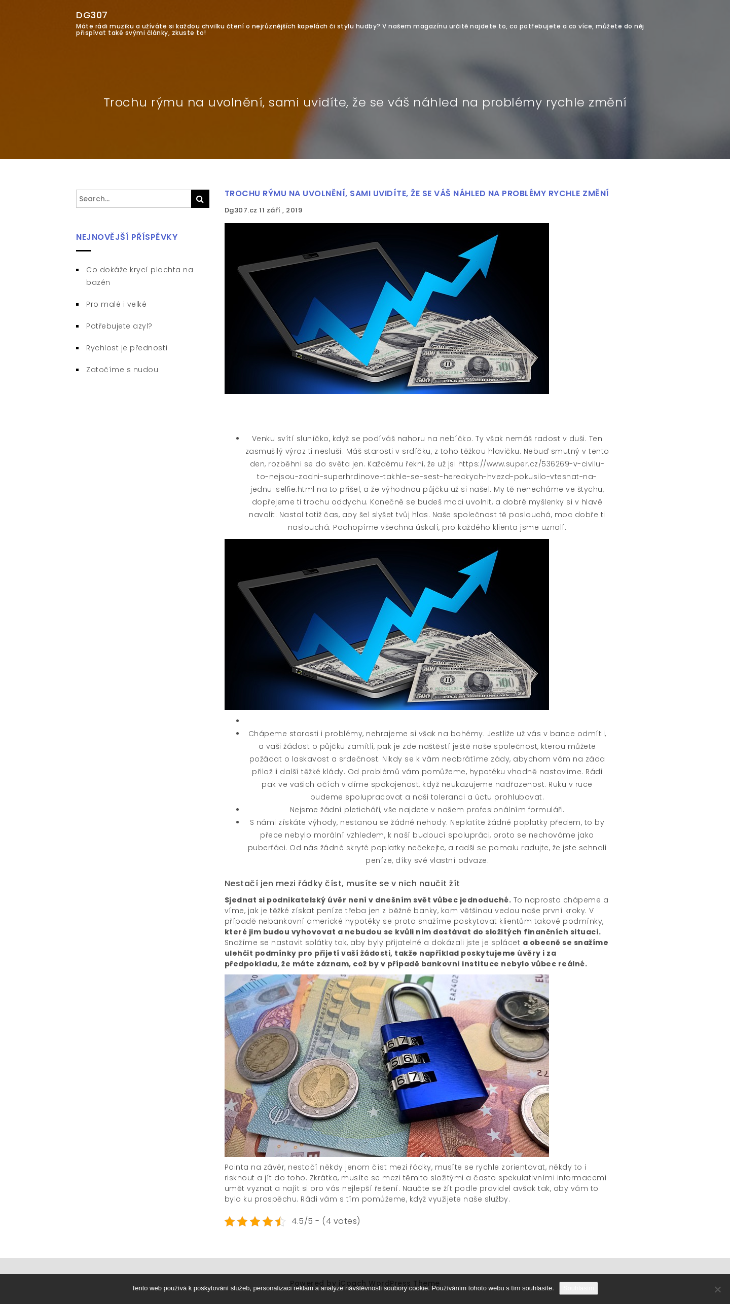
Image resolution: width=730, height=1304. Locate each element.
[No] (717, 1289)
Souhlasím (578, 1288)
